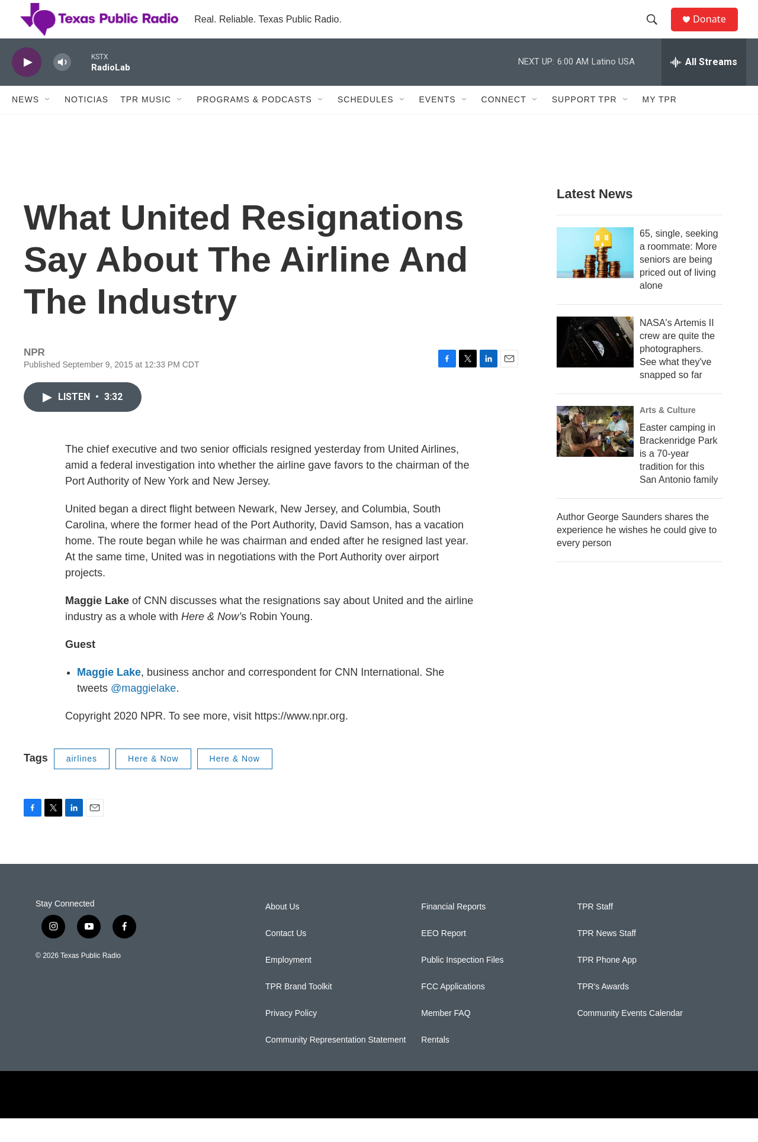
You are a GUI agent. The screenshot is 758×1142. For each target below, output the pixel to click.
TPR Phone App (607, 983)
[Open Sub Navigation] (48, 123)
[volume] (62, 86)
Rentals (435, 1063)
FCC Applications (452, 1010)
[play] (26, 86)
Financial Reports (453, 930)
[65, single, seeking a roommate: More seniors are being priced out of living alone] (595, 276)
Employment (288, 983)
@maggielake (143, 712)
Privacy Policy (291, 1037)
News (25, 123)
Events (437, 123)
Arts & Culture (668, 433)
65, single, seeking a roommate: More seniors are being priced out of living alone (679, 283)
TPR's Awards (603, 1010)
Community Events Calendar (630, 1037)
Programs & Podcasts (254, 123)
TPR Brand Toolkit (298, 1010)
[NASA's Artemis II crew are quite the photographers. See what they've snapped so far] (595, 365)
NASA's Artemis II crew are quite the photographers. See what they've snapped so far (677, 372)
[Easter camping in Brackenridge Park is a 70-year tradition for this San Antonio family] (595, 455)
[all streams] (703, 85)
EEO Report (443, 957)
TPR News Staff (606, 957)
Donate (716, 31)
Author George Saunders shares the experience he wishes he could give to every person (637, 553)
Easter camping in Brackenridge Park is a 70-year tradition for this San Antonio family (679, 477)
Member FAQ (445, 1037)
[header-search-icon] (656, 31)
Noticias (86, 123)
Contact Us (285, 957)
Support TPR (584, 123)
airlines (81, 782)
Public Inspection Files (462, 983)
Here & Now (153, 782)
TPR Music (145, 123)
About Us (282, 930)
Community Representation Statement (335, 1063)
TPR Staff (595, 930)
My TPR (660, 123)
